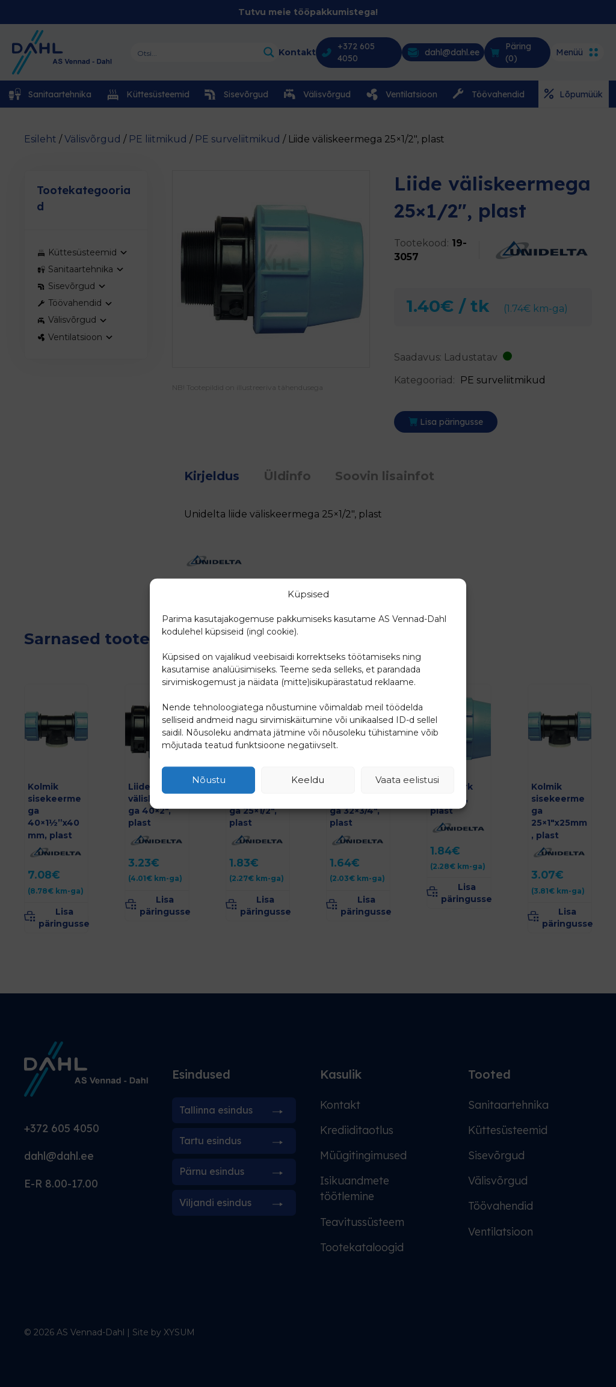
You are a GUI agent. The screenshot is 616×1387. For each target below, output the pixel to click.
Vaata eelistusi (407, 779)
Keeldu (307, 779)
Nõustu (209, 779)
